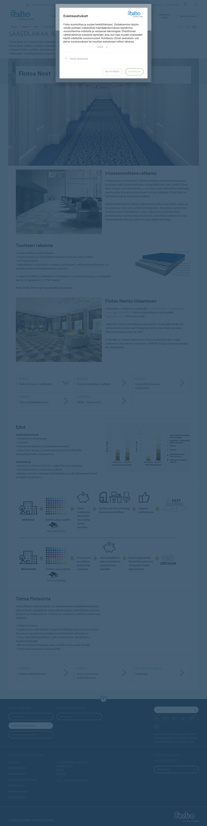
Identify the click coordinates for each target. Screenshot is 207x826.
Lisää (102, 47)
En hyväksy (112, 71)
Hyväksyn (134, 71)
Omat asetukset (75, 58)
